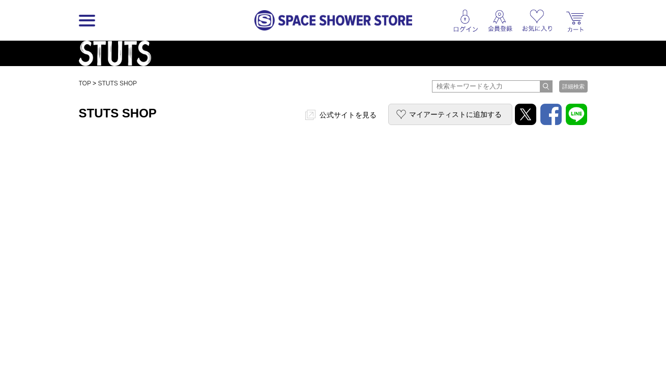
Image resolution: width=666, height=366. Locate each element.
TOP (85, 83)
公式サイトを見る (348, 115)
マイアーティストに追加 (455, 114)
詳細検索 (573, 86)
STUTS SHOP (117, 83)
